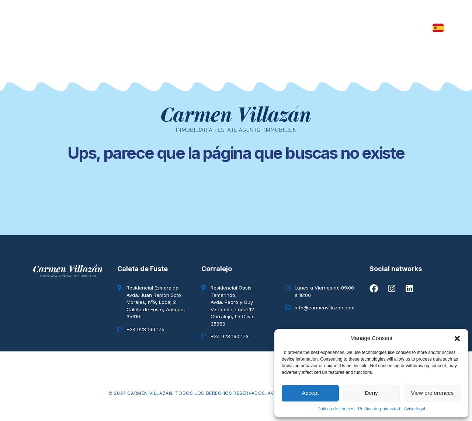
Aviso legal (414, 408)
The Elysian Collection (201, 28)
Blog (258, 28)
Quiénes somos (306, 28)
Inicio (95, 28)
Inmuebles (134, 28)
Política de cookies (335, 408)
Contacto (361, 28)
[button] (457, 338)
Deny (371, 393)
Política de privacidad (379, 408)
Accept (310, 393)
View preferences (432, 393)
